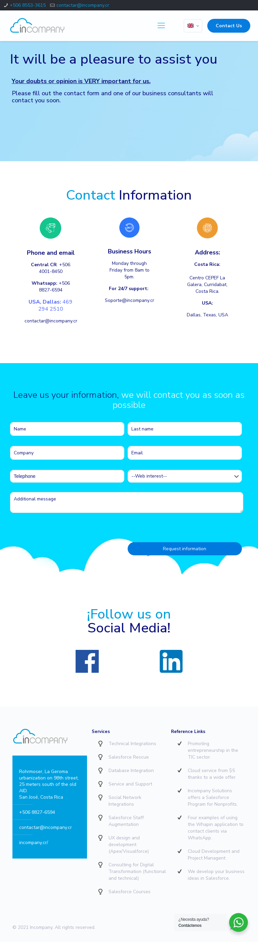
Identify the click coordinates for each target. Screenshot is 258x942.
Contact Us (229, 26)
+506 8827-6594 (37, 812)
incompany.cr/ (33, 842)
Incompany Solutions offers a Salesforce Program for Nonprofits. (213, 797)
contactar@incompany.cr (82, 5)
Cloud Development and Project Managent (214, 854)
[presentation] (61, 534)
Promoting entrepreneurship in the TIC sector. (213, 750)
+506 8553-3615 (28, 5)
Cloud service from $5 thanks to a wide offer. (212, 773)
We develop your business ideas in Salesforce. (216, 874)
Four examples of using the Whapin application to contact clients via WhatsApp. (216, 827)
